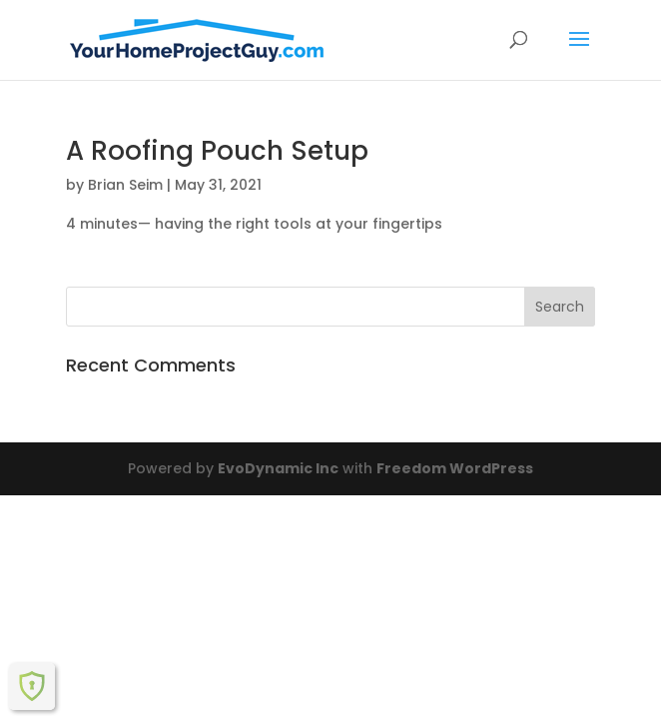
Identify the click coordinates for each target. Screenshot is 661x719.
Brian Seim (125, 185)
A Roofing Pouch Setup (217, 151)
